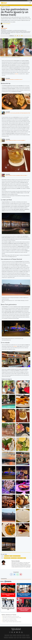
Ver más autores (3, 29)
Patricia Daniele (4, 28)
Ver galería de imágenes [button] (5, 23)
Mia (20, 637)
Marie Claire (19, 635)
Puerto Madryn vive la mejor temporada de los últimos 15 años (12, 617)
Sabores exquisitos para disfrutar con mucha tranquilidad (15, 140)
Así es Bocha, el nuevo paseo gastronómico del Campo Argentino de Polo (18, 112)
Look (15, 637)
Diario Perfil (7, 635)
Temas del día (4, 5)
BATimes (28, 637)
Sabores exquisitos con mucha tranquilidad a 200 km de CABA (16, 175)
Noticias (14, 635)
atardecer (15, 346)
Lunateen (23, 637)
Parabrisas (6, 637)
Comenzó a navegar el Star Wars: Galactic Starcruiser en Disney (12, 621)
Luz (17, 637)
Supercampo (11, 637)
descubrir (16, 73)
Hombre (27, 635)
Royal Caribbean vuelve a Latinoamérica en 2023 (10, 620)
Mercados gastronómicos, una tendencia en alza (14, 79)
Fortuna (24, 635)
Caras (11, 635)
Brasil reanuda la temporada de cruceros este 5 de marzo (11, 616)
